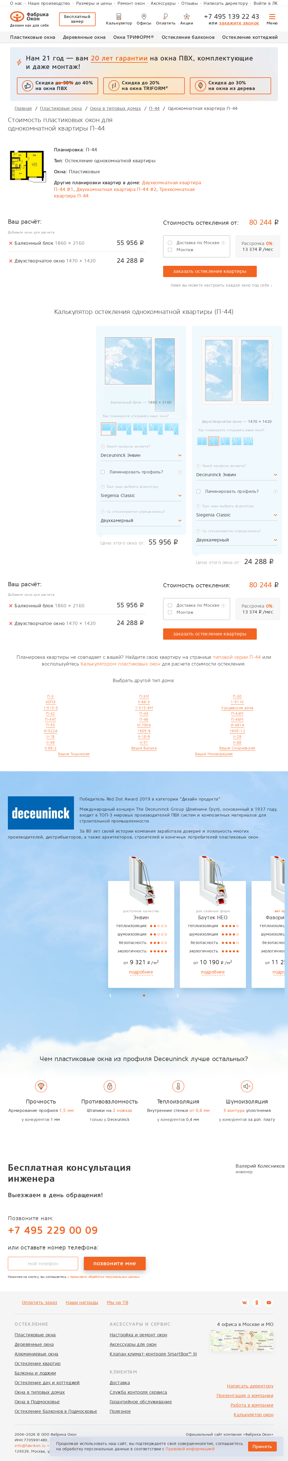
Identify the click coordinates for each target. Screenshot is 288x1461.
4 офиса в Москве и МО (245, 1324)
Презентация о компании (245, 1396)
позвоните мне (114, 1263)
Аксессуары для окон (133, 1344)
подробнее (36, 972)
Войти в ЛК (266, 3)
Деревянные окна (84, 37)
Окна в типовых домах (40, 1392)
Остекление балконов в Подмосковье (56, 1411)
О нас (16, 3)
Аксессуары (163, 3)
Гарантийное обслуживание (141, 1402)
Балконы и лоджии (35, 1373)
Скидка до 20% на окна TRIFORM (145, 85)
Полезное (120, 1411)
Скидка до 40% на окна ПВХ (64, 85)
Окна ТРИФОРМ (133, 37)
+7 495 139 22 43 (231, 16)
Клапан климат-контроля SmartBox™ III (153, 1354)
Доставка (120, 1383)
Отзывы (189, 3)
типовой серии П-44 (237, 657)
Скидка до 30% (231, 85)
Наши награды (82, 1302)
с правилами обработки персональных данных (104, 1277)
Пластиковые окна (32, 37)
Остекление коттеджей (250, 37)
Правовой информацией (190, 1449)
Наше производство (49, 3)
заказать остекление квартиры (210, 271)
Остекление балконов (188, 37)
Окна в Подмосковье (37, 1402)
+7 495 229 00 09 (53, 1230)
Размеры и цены (94, 3)
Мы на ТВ (117, 1302)
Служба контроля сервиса (138, 1392)
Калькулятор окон (253, 1415)
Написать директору (226, 3)
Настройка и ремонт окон (138, 1335)
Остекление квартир (38, 1363)
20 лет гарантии (119, 58)
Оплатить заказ (39, 1302)
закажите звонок (239, 23)
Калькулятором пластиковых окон (121, 664)
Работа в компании (252, 1405)
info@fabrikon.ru (30, 1445)
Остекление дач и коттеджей (47, 1383)
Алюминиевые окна (36, 1354)
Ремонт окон (131, 3)
